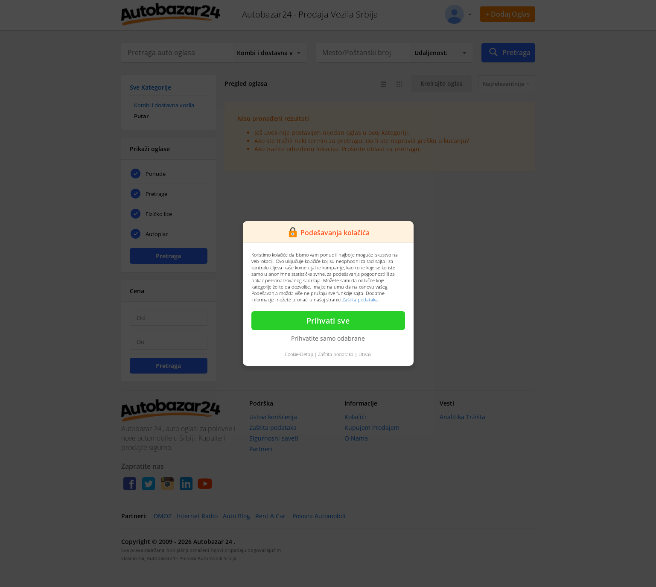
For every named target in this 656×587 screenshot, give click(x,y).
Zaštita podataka (360, 299)
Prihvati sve (328, 320)
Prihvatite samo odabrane (328, 338)
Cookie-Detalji (299, 354)
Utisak (365, 354)
